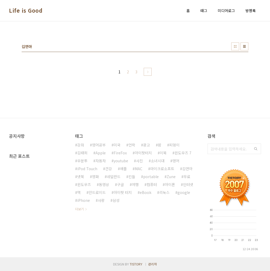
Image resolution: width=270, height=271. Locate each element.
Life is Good (25, 10)
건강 (108, 168)
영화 (95, 176)
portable (151, 176)
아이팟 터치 (123, 192)
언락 (131, 145)
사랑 (101, 200)
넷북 (80, 176)
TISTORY (136, 264)
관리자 (152, 264)
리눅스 (164, 192)
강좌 (80, 145)
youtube (121, 160)
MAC (138, 168)
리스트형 (244, 46)
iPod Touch (87, 168)
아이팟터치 (143, 152)
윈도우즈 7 (183, 152)
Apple (100, 152)
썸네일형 (235, 46)
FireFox (120, 152)
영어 (175, 160)
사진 (139, 160)
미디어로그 (226, 10)
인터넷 (188, 184)
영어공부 (99, 145)
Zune (171, 176)
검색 (256, 149)
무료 (187, 176)
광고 (146, 145)
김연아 (187, 168)
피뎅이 (174, 145)
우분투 (82, 160)
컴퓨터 (152, 184)
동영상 (104, 184)
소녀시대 (158, 160)
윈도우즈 (84, 184)
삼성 (116, 200)
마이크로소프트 (162, 168)
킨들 (131, 176)
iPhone (83, 200)
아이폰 (170, 184)
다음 (148, 72)
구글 (120, 184)
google (183, 192)
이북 (163, 152)
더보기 (79, 209)
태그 (203, 10)
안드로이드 (97, 192)
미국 (117, 145)
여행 (135, 184)
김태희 (82, 152)
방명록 (250, 10)
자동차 (100, 160)
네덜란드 (113, 176)
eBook (145, 192)
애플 (123, 168)
